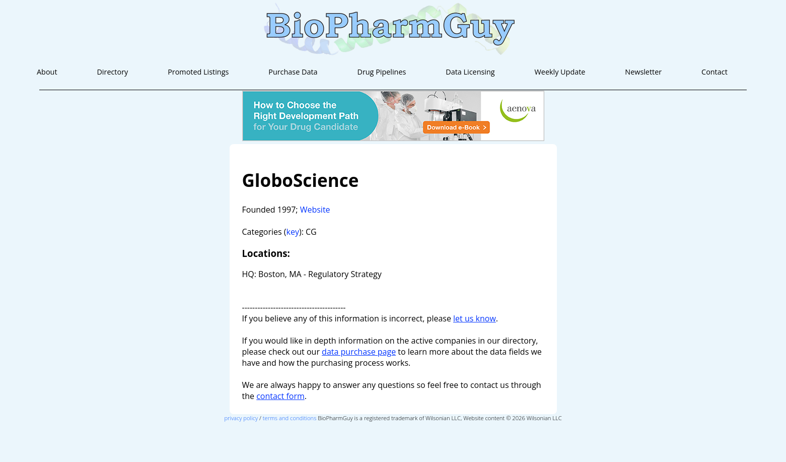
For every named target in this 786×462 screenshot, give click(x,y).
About (47, 72)
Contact (714, 72)
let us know (474, 318)
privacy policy (241, 418)
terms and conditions (290, 418)
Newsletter (643, 72)
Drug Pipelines (381, 72)
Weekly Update (560, 72)
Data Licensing (470, 72)
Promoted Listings (198, 72)
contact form (280, 396)
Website (315, 209)
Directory (112, 72)
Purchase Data (292, 72)
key (293, 231)
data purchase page (359, 351)
